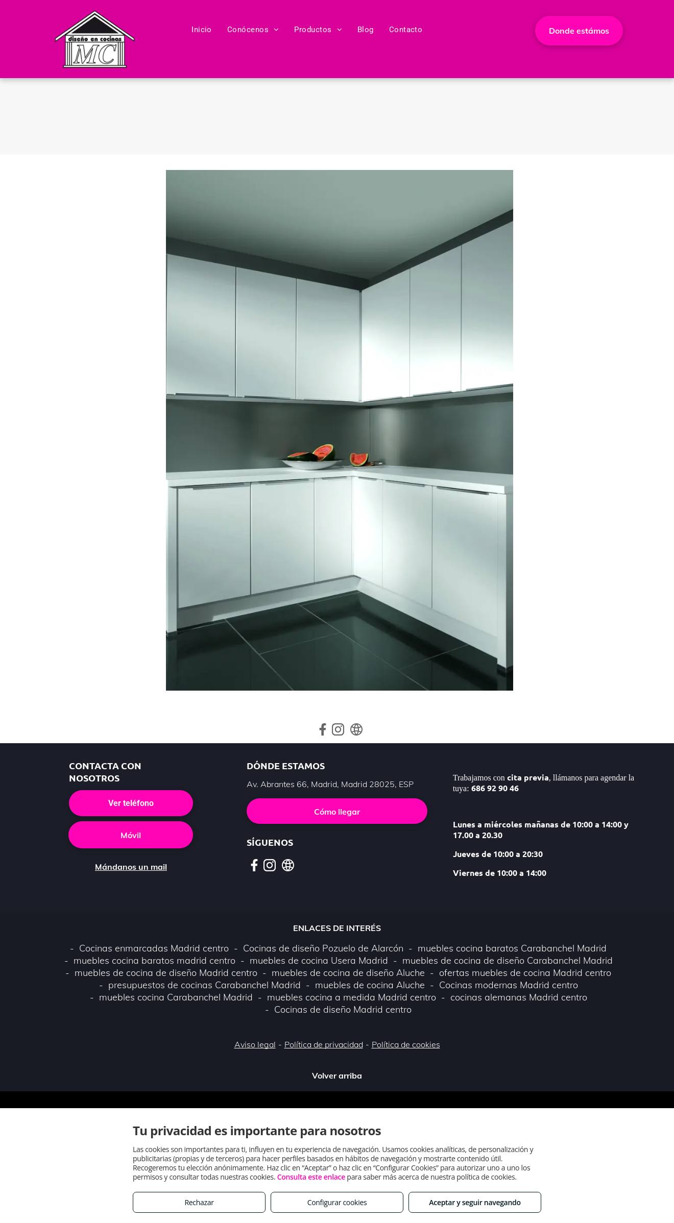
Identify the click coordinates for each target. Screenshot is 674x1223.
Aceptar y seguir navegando (474, 1202)
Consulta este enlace (311, 1177)
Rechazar (198, 1202)
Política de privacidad (323, 1044)
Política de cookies (406, 1044)
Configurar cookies (337, 1202)
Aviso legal (255, 1044)
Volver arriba (337, 1075)
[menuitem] (202, 29)
